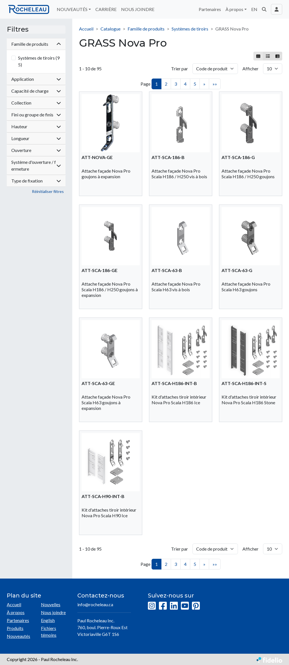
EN (254, 9)
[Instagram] (152, 606)
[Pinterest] (196, 606)
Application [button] (36, 79)
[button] (264, 9)
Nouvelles (50, 604)
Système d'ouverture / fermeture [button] (36, 165)
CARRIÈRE (106, 9)
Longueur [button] (36, 138)
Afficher (250, 68)
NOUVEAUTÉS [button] (72, 9)
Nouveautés (18, 636)
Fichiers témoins (48, 631)
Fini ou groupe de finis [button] (36, 114)
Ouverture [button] (36, 150)
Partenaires (210, 9)
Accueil (86, 28)
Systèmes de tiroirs (190, 28)
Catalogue (110, 28)
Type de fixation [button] (36, 180)
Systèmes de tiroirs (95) (39, 61)
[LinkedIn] (174, 606)
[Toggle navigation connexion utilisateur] (276, 9)
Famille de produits (146, 28)
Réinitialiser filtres (48, 191)
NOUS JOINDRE (137, 9)
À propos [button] (234, 9)
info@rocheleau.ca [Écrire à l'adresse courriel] (95, 604)
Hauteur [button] (36, 126)
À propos (16, 612)
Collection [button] (36, 102)
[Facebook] (163, 606)
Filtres (18, 29)
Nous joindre (53, 612)
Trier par (179, 68)
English (48, 620)
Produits (15, 628)
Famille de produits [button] (36, 44)
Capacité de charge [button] (36, 91)
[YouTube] (185, 606)
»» (215, 83)
